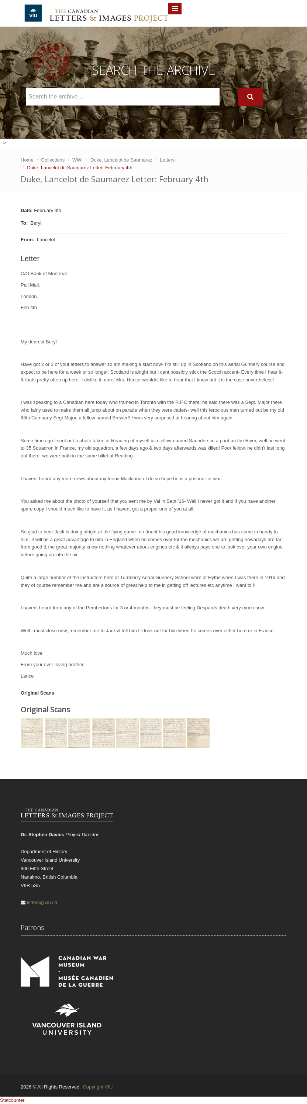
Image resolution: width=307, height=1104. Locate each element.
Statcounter (12, 1100)
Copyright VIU (98, 1087)
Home (27, 160)
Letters (167, 160)
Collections (53, 160)
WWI (77, 160)
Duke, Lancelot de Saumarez (121, 160)
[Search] (250, 97)
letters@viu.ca (42, 902)
